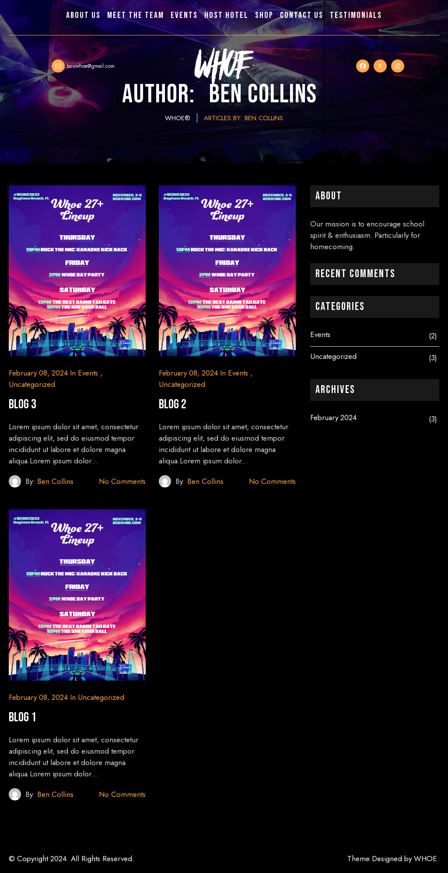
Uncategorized (32, 384)
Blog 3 (22, 404)
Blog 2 (172, 404)
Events (88, 373)
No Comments (122, 481)
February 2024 (333, 417)
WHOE (425, 858)
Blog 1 (22, 717)
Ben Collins (55, 481)
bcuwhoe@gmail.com (91, 66)
